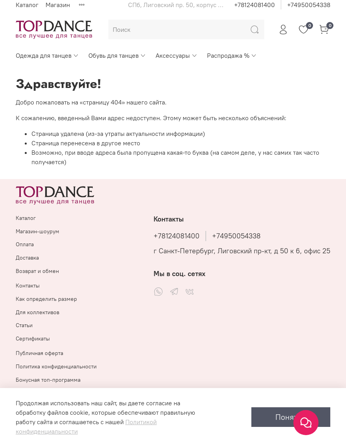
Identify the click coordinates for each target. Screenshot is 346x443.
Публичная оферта (39, 353)
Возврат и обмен (37, 271)
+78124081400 (254, 5)
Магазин (58, 5)
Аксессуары (176, 55)
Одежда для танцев (47, 55)
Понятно (290, 417)
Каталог (27, 5)
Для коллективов (37, 312)
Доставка (27, 257)
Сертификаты (33, 338)
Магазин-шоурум (37, 231)
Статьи (24, 325)
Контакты (28, 285)
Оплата (25, 244)
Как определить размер (46, 298)
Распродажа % (232, 55)
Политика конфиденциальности (56, 366)
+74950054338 (308, 5)
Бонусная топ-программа (48, 379)
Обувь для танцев (117, 55)
